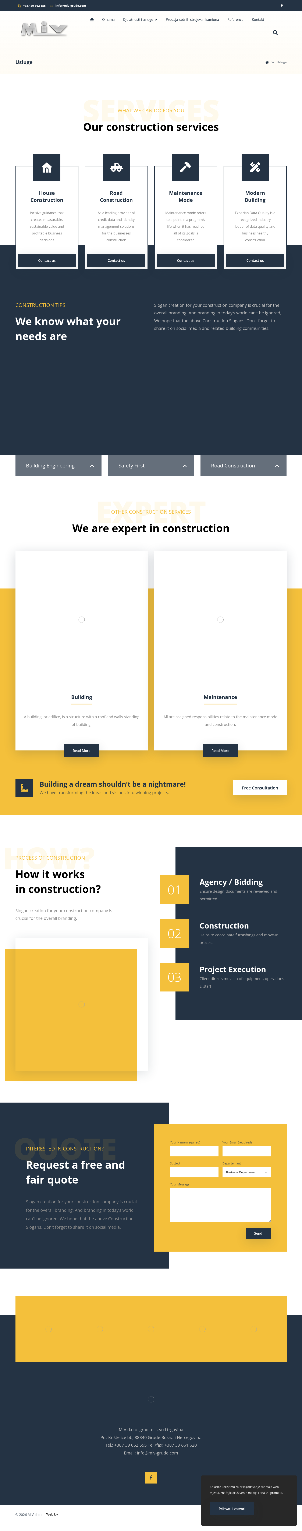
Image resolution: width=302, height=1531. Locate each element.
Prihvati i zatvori (232, 1508)
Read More (81, 750)
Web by (52, 1521)
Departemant (247, 1172)
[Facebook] (281, 5)
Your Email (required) (247, 1150)
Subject (194, 1172)
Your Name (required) (194, 1150)
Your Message (220, 1206)
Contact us (47, 260)
